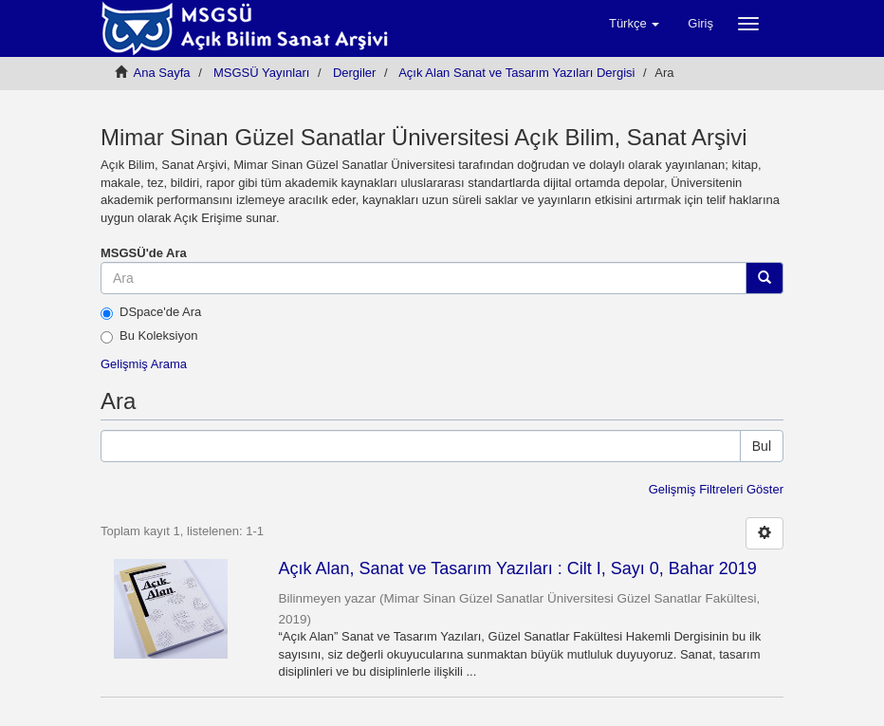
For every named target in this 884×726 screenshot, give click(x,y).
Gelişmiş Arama (144, 364)
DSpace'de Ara (151, 312)
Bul (761, 446)
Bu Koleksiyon (149, 336)
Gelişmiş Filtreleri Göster (716, 489)
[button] (634, 23)
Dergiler (355, 72)
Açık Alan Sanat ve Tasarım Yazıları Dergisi (516, 72)
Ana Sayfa (162, 72)
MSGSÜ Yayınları (261, 72)
